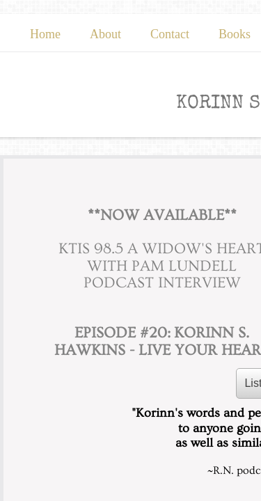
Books (235, 34)
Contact (169, 34)
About (105, 34)
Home (45, 34)
